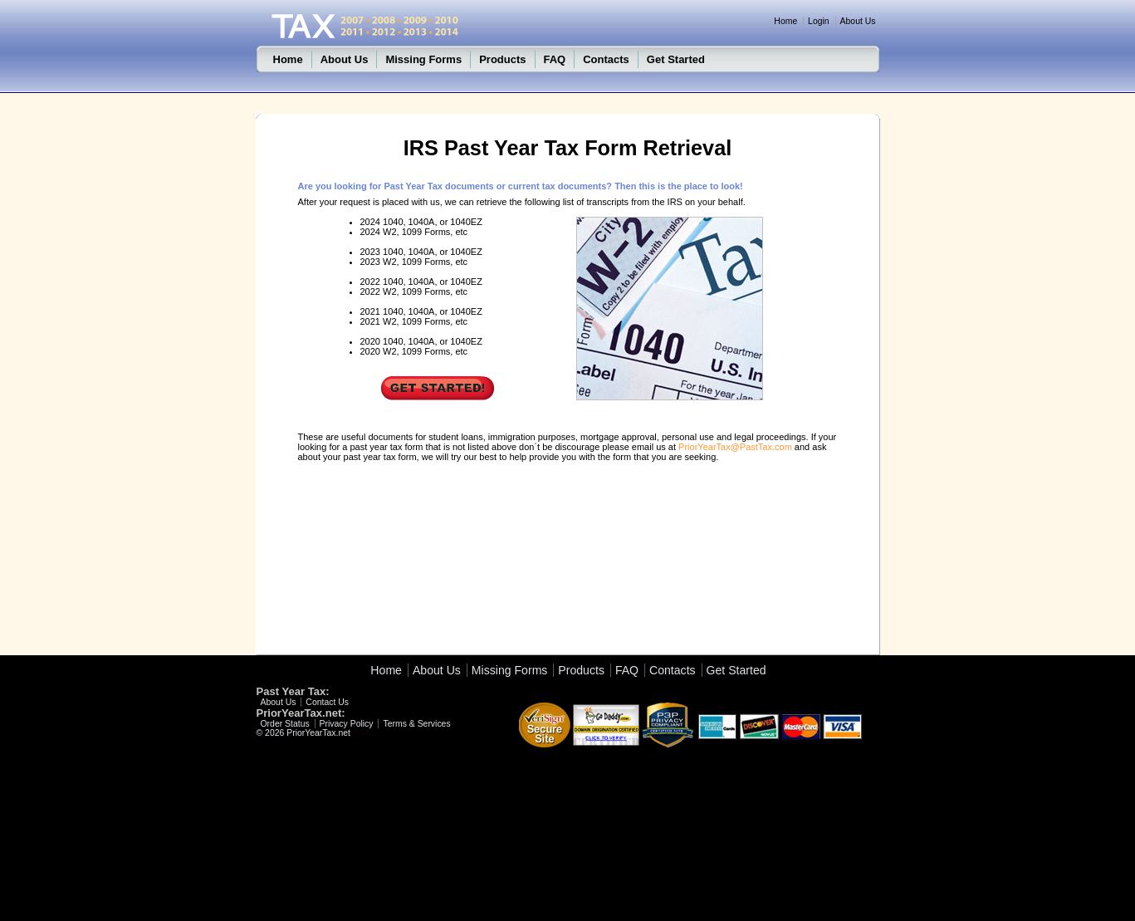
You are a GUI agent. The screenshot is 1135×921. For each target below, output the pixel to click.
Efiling (363, 733)
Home (785, 21)
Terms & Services (416, 723)
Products (502, 59)
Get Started (676, 59)
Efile (455, 123)
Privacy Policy (347, 723)
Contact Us (327, 702)
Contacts (606, 59)
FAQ (555, 59)
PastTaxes (494, 123)
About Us (858, 21)
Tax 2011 (417, 123)
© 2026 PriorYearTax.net (304, 732)
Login (818, 21)
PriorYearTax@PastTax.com (735, 447)
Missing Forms (423, 59)
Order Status (285, 723)
